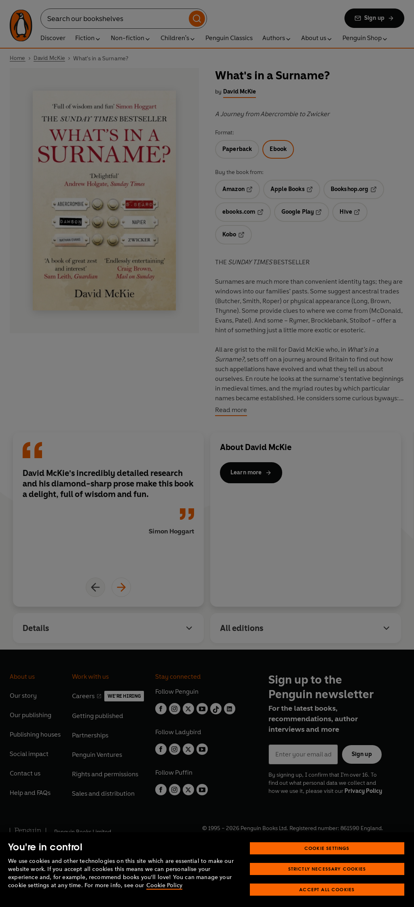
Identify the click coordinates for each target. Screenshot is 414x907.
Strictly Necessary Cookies (327, 881)
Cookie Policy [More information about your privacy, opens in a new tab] (164, 897)
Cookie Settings (327, 860)
